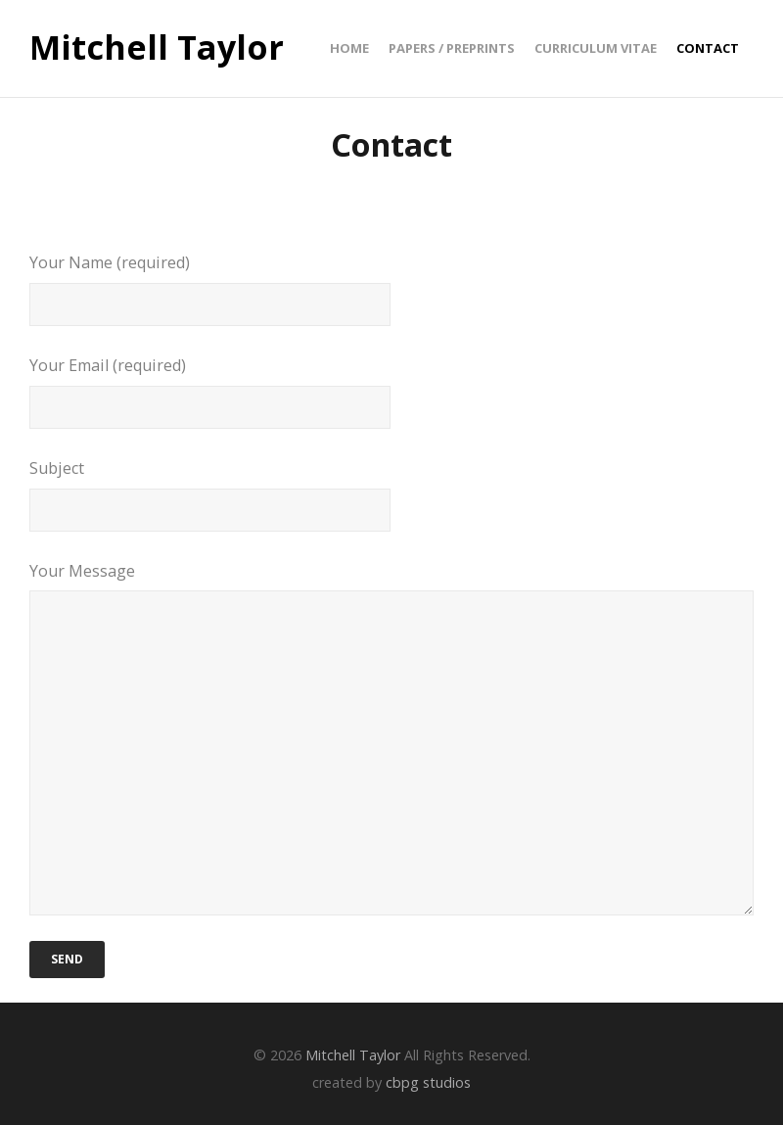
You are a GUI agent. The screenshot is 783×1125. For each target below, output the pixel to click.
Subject (391, 494)
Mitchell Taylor (156, 48)
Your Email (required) (391, 391)
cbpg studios (428, 1082)
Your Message (391, 738)
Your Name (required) (391, 289)
